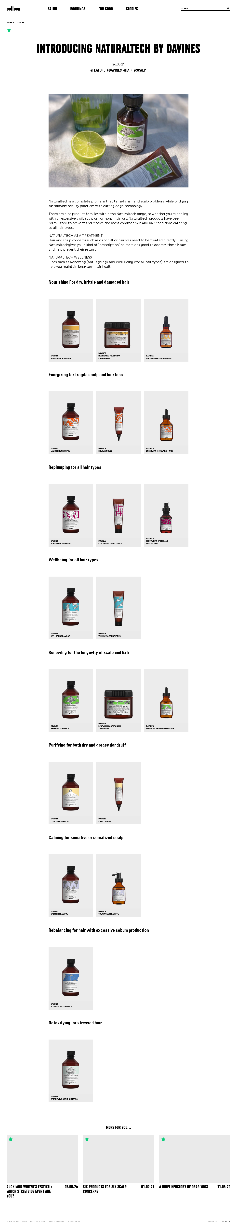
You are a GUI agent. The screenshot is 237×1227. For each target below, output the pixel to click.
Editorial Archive (37, 1222)
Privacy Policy (74, 1222)
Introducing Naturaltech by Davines (118, 49)
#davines (114, 70)
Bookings (77, 9)
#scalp (140, 70)
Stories (132, 9)
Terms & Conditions (56, 1222)
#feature (97, 70)
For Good (105, 9)
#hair (127, 70)
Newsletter (212, 1222)
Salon (52, 9)
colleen (13, 9)
